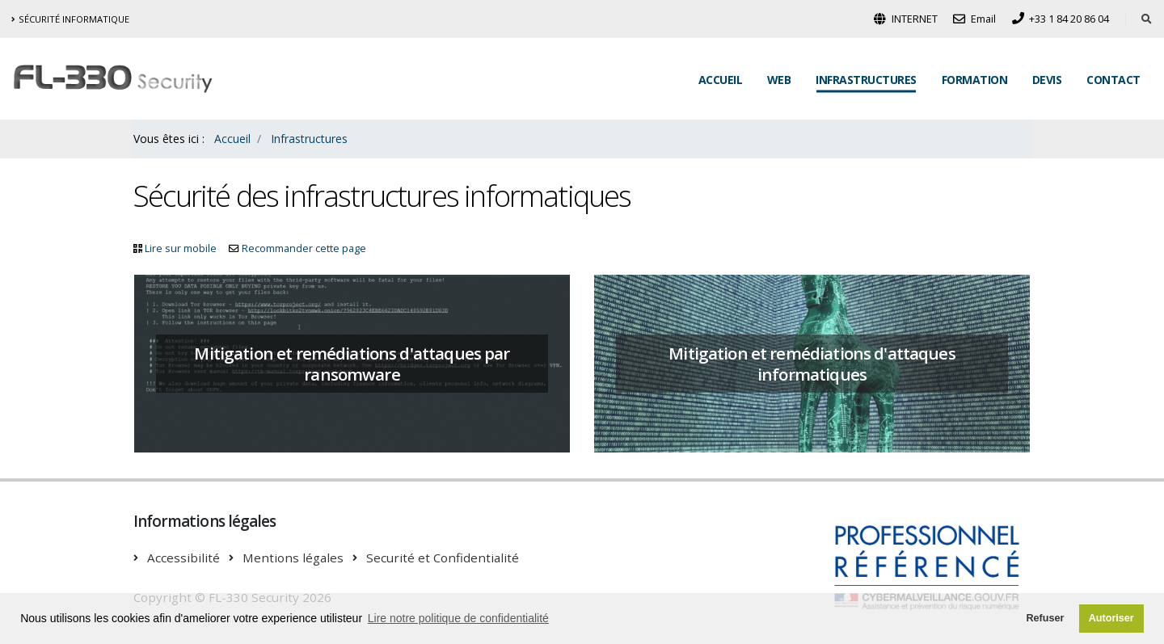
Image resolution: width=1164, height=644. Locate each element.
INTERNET (906, 19)
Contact (1113, 79)
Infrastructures (866, 79)
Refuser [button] (1045, 618)
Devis (1047, 79)
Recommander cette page (304, 248)
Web (779, 79)
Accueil (720, 79)
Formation (975, 79)
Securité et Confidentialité (442, 557)
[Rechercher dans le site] (1146, 19)
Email (974, 19)
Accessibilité (183, 557)
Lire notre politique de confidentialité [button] (458, 618)
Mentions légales (293, 557)
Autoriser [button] (1111, 618)
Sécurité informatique (70, 19)
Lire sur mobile (181, 248)
